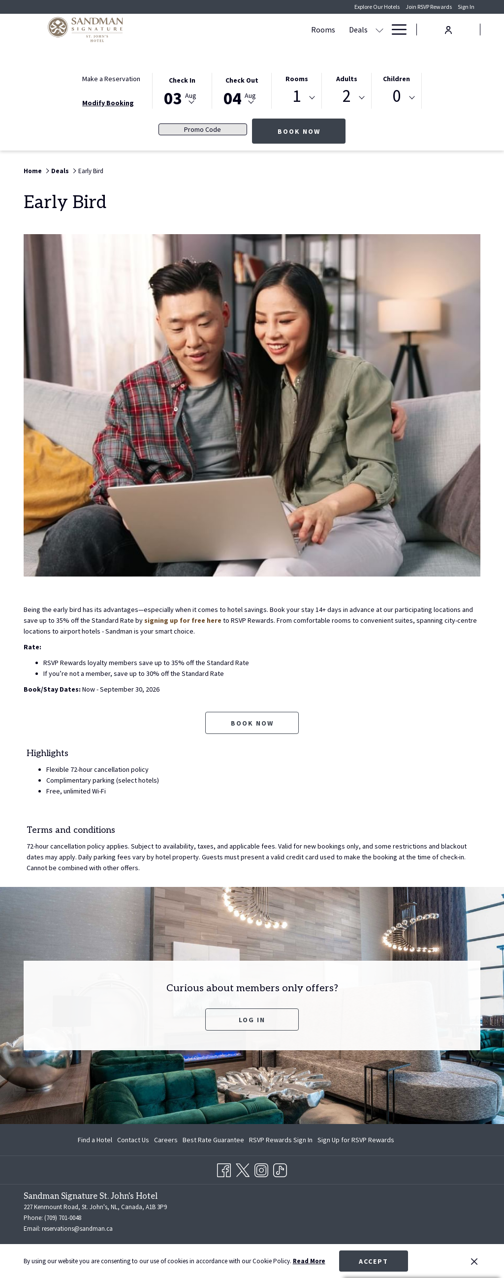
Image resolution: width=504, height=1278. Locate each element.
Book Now (312, 131)
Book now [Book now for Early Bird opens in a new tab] (252, 723)
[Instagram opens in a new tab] (261, 1168)
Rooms (296, 78)
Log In (252, 1019)
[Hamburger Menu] (395, 29)
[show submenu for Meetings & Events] (343, 29)
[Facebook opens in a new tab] (224, 1168)
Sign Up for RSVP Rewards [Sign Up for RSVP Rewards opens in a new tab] (355, 1141)
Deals (60, 171)
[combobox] (296, 98)
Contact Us (133, 1139)
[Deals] (236, 29)
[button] (182, 90)
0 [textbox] (396, 96)
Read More (309, 1261)
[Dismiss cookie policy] (474, 1261)
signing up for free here (182, 620)
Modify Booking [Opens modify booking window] (108, 102)
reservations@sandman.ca (77, 1228)
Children (396, 78)
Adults (346, 78)
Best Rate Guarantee (213, 1139)
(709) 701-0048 (62, 1218)
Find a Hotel (95, 1139)
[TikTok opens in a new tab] (280, 1168)
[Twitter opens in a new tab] (243, 1168)
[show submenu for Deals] (257, 29)
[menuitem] (96, 1140)
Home (33, 171)
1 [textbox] (296, 96)
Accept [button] (373, 1261)
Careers (166, 1139)
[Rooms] (201, 29)
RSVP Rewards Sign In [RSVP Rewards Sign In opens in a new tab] (281, 1141)
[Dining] (366, 29)
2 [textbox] (347, 96)
